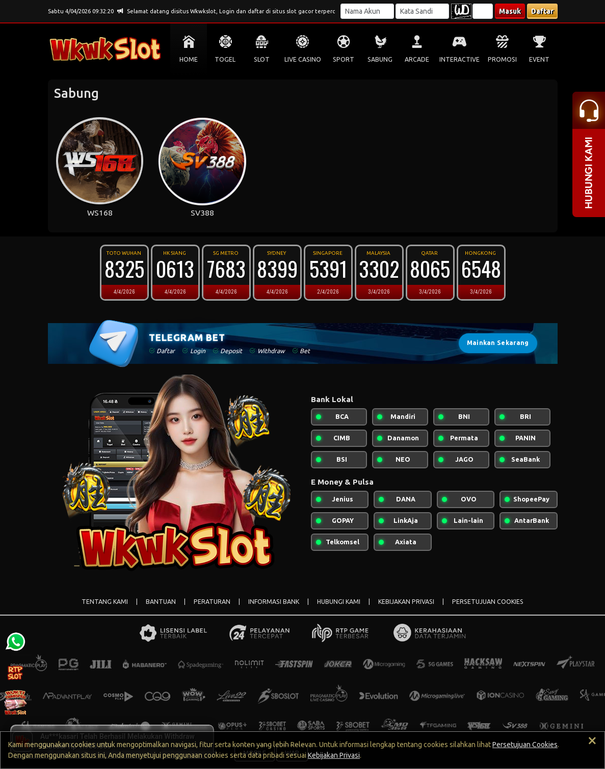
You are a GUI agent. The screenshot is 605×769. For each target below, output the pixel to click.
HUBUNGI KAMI (338, 601)
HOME (188, 59)
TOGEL (225, 59)
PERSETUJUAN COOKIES (487, 601)
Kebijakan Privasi (334, 755)
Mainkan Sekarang (498, 342)
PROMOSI (502, 59)
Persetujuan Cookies (525, 744)
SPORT (343, 59)
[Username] (367, 11)
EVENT (539, 59)
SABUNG (379, 59)
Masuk (510, 11)
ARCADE (417, 59)
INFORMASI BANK (273, 601)
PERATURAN (212, 601)
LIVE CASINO (302, 59)
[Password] (422, 11)
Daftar (542, 11)
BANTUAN (161, 601)
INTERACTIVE (459, 59)
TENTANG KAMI (105, 601)
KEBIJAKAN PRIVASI (406, 601)
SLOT (262, 59)
